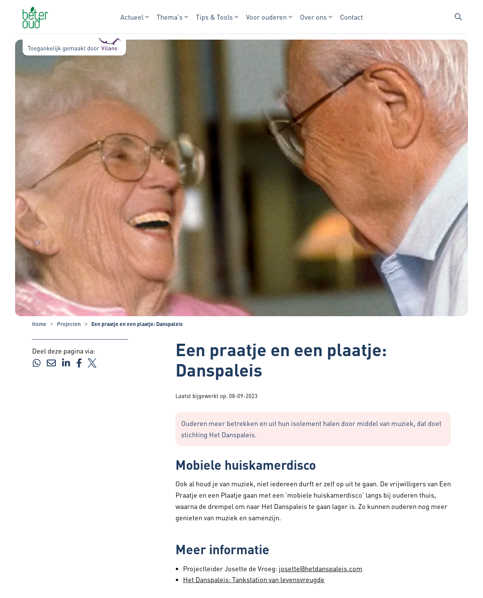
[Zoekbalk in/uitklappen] (458, 17)
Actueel (131, 16)
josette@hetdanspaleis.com (320, 568)
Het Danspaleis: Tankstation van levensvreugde (254, 579)
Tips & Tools (214, 16)
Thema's (170, 16)
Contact (351, 16)
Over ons (313, 16)
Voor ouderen (266, 16)
